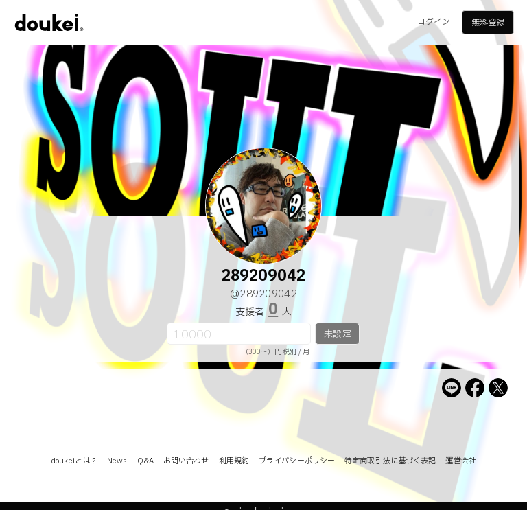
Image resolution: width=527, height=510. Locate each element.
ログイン (433, 22)
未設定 (337, 334)
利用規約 (234, 461)
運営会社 (460, 461)
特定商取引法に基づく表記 (390, 461)
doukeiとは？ (74, 461)
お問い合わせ (186, 461)
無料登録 (487, 22)
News (117, 461)
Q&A (145, 461)
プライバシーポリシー (297, 461)
